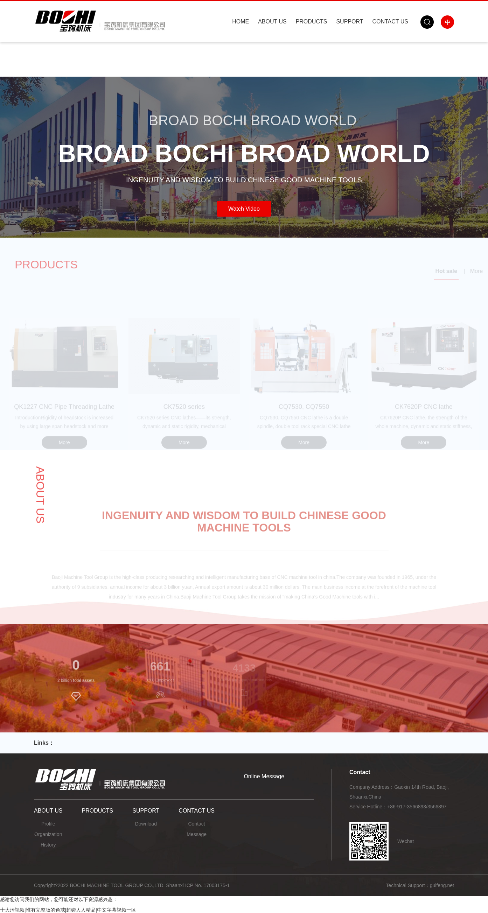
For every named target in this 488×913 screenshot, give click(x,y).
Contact (196, 824)
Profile (48, 824)
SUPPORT (349, 21)
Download (146, 824)
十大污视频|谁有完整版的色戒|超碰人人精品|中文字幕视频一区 (68, 910)
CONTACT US (390, 21)
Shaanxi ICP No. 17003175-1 (198, 885)
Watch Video (244, 209)
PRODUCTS (311, 21)
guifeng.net (442, 885)
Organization (48, 834)
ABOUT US (272, 21)
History (48, 845)
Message (197, 834)
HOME (240, 21)
